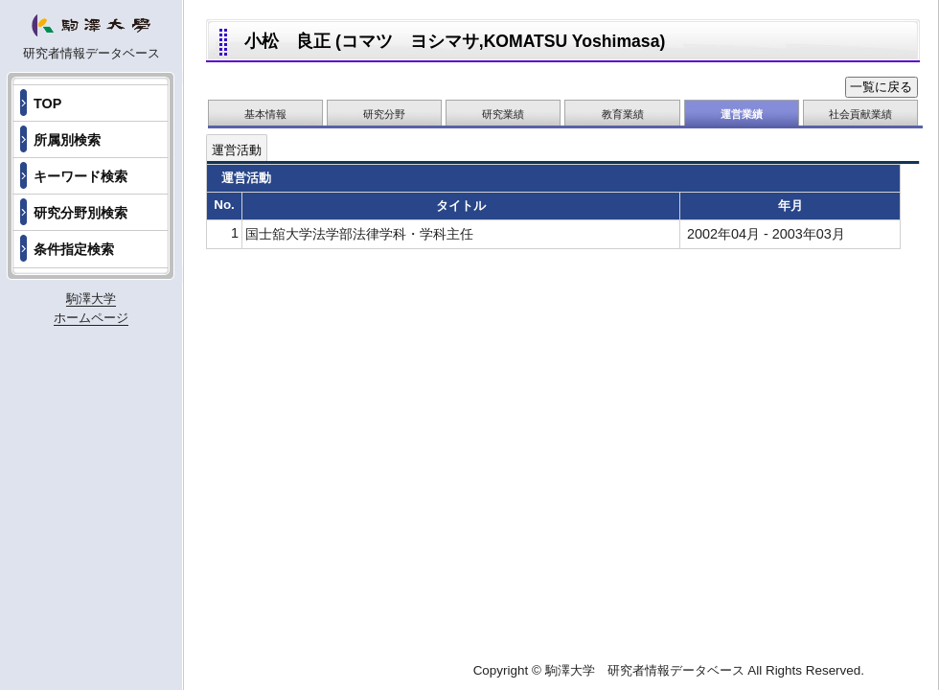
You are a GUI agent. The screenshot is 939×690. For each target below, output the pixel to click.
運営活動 (237, 150)
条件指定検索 (74, 249)
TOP (47, 103)
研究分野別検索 (80, 212)
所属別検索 (67, 140)
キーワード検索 (80, 176)
